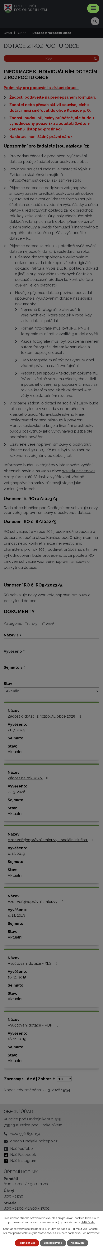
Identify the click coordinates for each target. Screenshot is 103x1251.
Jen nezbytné (53, 1242)
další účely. (88, 1222)
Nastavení (78, 1242)
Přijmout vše (27, 1242)
